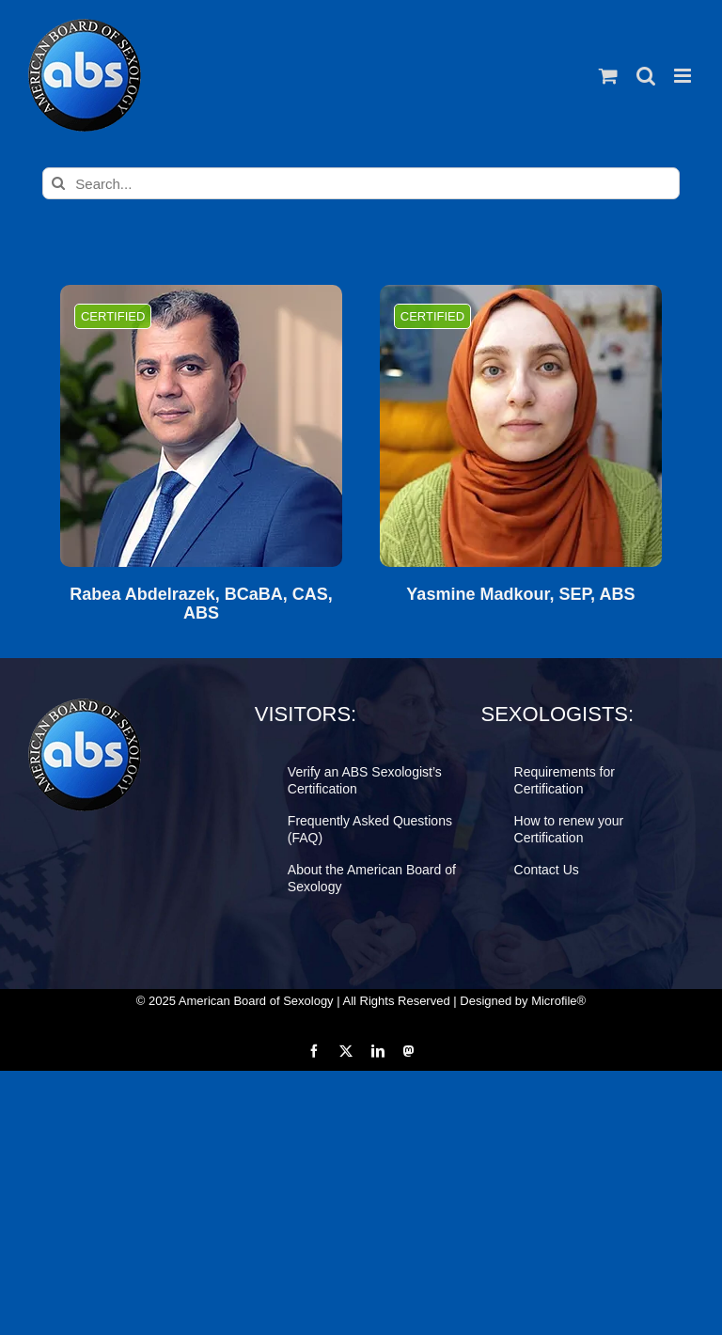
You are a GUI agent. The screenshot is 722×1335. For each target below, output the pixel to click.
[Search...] (360, 183)
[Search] (58, 183)
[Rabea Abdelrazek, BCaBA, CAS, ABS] (201, 426)
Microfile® (558, 1001)
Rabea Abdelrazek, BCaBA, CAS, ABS (201, 604)
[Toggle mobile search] (645, 76)
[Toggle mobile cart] (608, 76)
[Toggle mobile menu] (684, 76)
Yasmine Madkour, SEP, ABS (520, 595)
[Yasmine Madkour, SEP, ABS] (521, 426)
